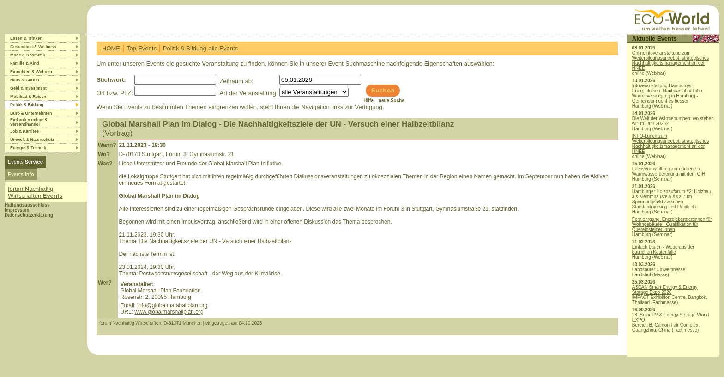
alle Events (223, 48)
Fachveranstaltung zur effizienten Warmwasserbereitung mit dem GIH (669, 171)
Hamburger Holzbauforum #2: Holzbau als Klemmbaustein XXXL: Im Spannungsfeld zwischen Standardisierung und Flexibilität (671, 199)
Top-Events (142, 48)
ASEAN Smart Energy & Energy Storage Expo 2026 (665, 290)
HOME (111, 48)
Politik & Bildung (184, 48)
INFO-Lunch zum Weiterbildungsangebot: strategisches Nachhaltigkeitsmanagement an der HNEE (670, 144)
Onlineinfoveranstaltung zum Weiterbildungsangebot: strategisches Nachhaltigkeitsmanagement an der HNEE (670, 60)
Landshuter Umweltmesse (659, 269)
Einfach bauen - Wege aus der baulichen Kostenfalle (663, 249)
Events (25, 161)
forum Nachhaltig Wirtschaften (35, 192)
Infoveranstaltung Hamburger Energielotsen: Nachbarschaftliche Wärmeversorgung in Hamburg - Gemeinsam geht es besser (667, 93)
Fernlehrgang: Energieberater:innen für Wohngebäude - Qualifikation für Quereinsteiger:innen (672, 224)
